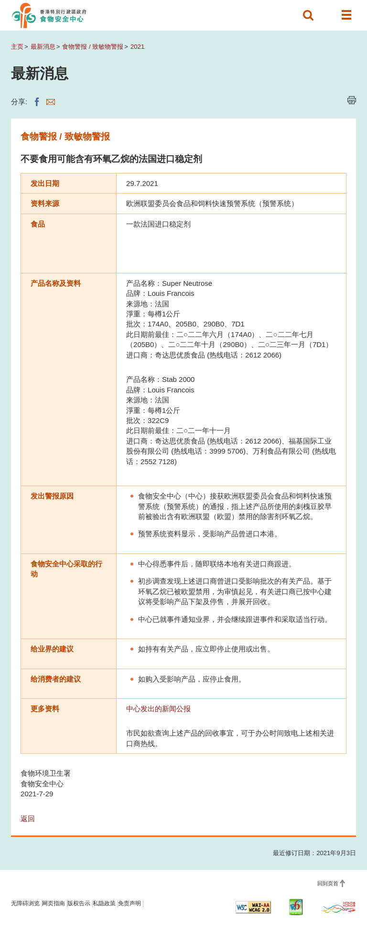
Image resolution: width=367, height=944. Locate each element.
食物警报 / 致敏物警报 (92, 46)
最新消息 (43, 46)
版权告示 (78, 903)
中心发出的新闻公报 (158, 709)
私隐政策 (104, 903)
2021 (137, 46)
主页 (17, 46)
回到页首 (327, 883)
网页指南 (53, 903)
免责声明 (129, 903)
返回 (28, 818)
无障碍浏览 (25, 903)
